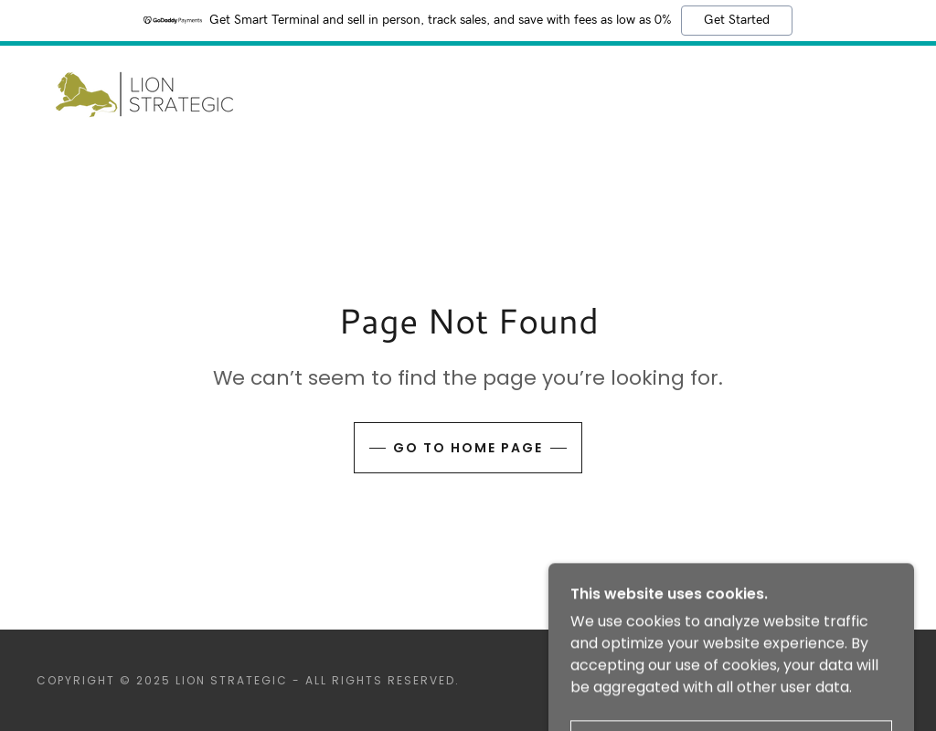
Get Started (737, 20)
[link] (144, 93)
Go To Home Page (468, 448)
